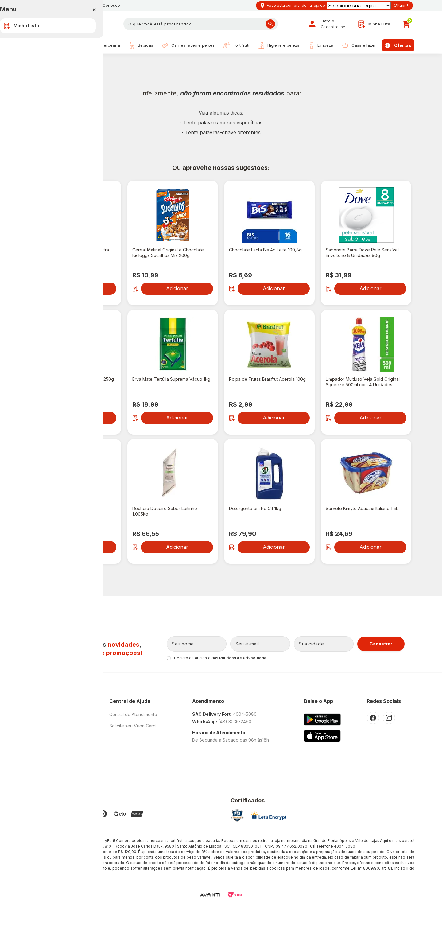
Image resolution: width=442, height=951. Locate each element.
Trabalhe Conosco (102, 5)
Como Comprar (43, 759)
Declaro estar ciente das (221, 658)
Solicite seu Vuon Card (132, 725)
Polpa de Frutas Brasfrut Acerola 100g (267, 379)
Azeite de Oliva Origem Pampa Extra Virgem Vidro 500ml (72, 252)
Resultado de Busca (64, 62)
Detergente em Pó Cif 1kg (255, 508)
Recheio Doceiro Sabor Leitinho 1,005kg (164, 511)
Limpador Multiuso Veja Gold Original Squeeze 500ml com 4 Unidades (363, 381)
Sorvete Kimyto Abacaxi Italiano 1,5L (362, 508)
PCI (237, 815)
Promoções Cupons (48, 771)
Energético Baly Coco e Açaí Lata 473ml (69, 511)
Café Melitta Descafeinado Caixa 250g (75, 379)
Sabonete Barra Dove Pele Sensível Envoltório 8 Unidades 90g (362, 252)
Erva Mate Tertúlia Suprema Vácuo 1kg (171, 379)
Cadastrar (381, 643)
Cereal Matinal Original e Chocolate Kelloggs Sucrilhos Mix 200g (168, 252)
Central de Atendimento (133, 714)
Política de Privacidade (51, 737)
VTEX (234, 895)
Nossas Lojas (53, 5)
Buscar (270, 24)
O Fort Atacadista (45, 714)
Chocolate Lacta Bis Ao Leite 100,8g (265, 249)
